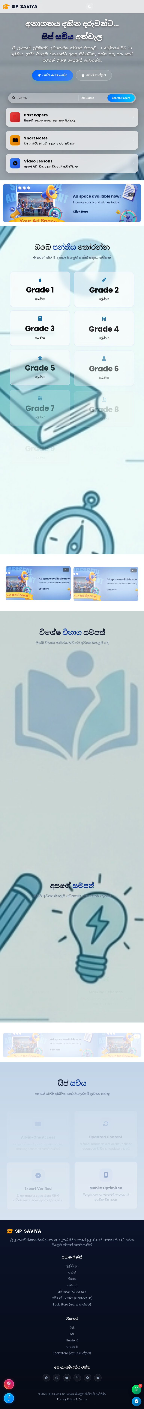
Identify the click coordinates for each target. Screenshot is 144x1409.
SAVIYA (20, 6)
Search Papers (121, 97)
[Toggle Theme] (89, 6)
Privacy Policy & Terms (72, 1399)
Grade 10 (72, 1340)
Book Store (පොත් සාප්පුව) (72, 1304)
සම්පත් (72, 1285)
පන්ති (72, 1272)
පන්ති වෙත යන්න (52, 75)
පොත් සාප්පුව (94, 75)
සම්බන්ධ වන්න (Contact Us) (72, 1298)
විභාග (72, 1279)
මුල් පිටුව (72, 1266)
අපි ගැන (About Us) (72, 1292)
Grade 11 (72, 1347)
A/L (72, 1334)
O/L (72, 1327)
